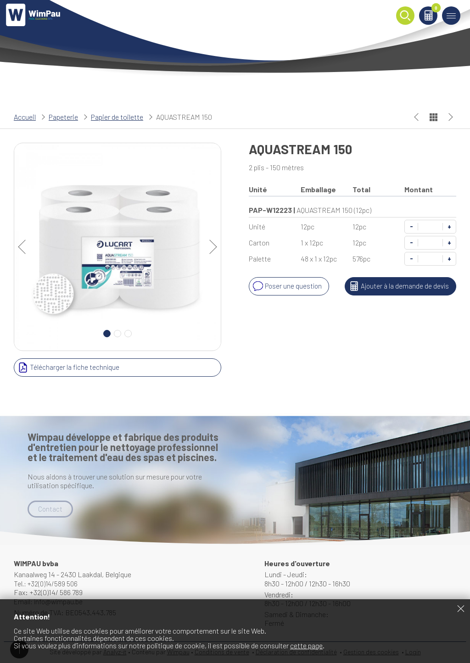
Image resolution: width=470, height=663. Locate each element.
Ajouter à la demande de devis (397, 286)
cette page (306, 645)
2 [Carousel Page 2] (117, 333)
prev (25, 246)
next (209, 246)
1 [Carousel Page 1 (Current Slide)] (107, 333)
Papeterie (63, 116)
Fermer (461, 608)
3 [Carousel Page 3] (128, 333)
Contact (50, 509)
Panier (430, 12)
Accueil (25, 116)
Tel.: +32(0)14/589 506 (47, 583)
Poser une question (287, 286)
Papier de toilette (117, 116)
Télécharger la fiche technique (68, 367)
